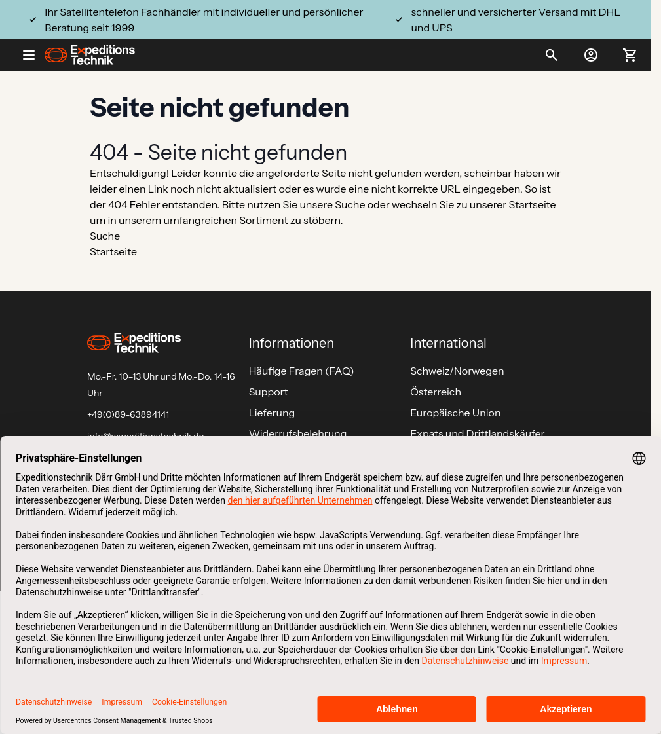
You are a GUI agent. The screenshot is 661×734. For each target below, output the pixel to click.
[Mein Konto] (590, 55)
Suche (350, 204)
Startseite (532, 204)
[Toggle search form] (551, 55)
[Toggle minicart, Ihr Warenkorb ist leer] (630, 55)
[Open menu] (34, 55)
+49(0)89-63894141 (128, 414)
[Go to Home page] (90, 55)
